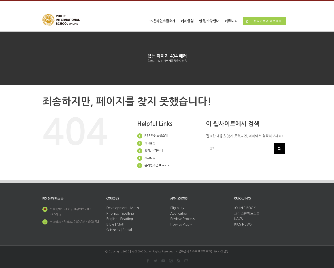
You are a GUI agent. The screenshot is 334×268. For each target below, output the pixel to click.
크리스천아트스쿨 (247, 213)
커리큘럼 (149, 143)
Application (179, 213)
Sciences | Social (119, 230)
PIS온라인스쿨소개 (156, 135)
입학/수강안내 (153, 150)
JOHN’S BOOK (245, 208)
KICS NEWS (243, 224)
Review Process (182, 218)
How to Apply (181, 224)
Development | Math (122, 208)
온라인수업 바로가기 (157, 165)
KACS (238, 218)
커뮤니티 (149, 158)
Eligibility (177, 208)
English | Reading (119, 218)
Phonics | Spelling (120, 213)
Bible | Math (115, 224)
